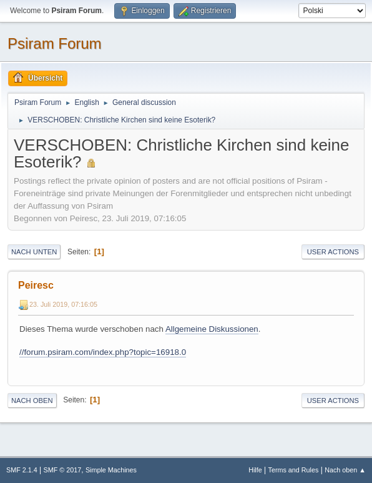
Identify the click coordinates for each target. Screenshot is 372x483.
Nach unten (34, 252)
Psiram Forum (54, 43)
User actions (333, 252)
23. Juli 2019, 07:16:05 (63, 304)
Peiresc (36, 285)
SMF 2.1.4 (21, 470)
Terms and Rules (293, 470)
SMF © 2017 (63, 470)
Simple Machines (111, 470)
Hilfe (255, 470)
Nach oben (32, 400)
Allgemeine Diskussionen (211, 329)
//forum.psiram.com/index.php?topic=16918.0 (102, 352)
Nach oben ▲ (345, 470)
